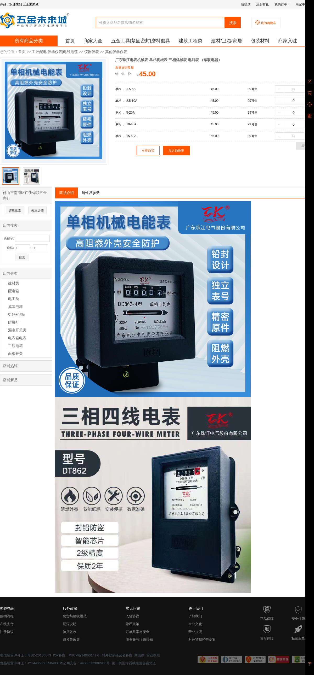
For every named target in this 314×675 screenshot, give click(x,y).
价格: (10, 248)
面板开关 (15, 353)
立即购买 (148, 150)
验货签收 (69, 632)
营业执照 (195, 632)
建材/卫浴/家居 (226, 40)
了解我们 (195, 616)
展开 (304, 146)
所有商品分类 (29, 40)
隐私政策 (132, 624)
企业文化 (195, 624)
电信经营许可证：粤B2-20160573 (25, 655)
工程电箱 (15, 346)
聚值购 (139, 655)
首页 (70, 40)
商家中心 (303, 4)
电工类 (13, 299)
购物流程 (7, 616)
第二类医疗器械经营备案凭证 (134, 663)
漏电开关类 (17, 330)
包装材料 (260, 40)
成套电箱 (15, 306)
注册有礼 (262, 4)
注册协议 (7, 632)
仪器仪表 (91, 52)
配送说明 (69, 624)
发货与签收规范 (75, 616)
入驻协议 (132, 616)
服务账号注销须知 (139, 640)
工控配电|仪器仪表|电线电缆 (55, 52)
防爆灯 (13, 322)
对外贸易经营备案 (202, 640)
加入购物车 (176, 150)
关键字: (9, 238)
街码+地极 (16, 314)
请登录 (245, 4)
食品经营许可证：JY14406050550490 (29, 663)
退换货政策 (71, 640)
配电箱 (13, 291)
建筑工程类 (190, 40)
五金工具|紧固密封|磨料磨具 (140, 40)
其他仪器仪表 (116, 52)
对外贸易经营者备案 (117, 655)
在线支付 (7, 624)
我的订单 (282, 4)
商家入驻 (287, 40)
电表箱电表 (17, 338)
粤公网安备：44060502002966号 (85, 663)
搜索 (233, 23)
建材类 (13, 283)
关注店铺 (37, 210)
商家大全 (92, 40)
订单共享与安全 (137, 632)
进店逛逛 (15, 210)
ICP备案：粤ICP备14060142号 (76, 655)
